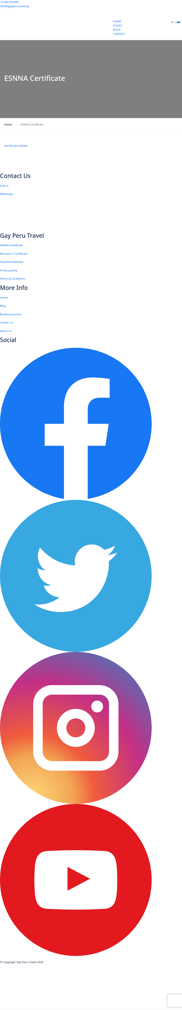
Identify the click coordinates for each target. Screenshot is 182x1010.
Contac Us (6, 322)
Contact (119, 34)
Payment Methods (11, 262)
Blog (116, 29)
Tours (117, 25)
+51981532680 (9, 2)
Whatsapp (6, 194)
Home (117, 21)
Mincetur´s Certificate (13, 254)
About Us (6, 331)
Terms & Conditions (12, 278)
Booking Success (10, 314)
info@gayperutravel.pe (14, 6)
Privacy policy (8, 270)
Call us (4, 186)
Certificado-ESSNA (15, 146)
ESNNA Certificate (11, 245)
